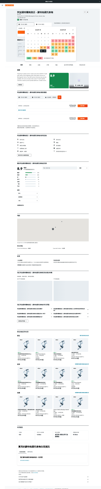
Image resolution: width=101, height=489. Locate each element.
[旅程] (2, 32)
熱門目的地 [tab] (30, 453)
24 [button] (44, 47)
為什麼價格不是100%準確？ (54, 483)
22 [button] (38, 47)
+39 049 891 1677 (21, 17)
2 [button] (41, 37)
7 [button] (34, 40)
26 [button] (28, 51)
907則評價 (25, 19)
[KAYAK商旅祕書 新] (2, 28)
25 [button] (48, 47)
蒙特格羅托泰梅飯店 (24, 462)
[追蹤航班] (2, 25)
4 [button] (48, 37)
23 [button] (41, 47)
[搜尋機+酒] (2, 18)
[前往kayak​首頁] (9, 5)
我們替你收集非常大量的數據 (54, 481)
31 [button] (44, 51)
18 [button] (48, 44)
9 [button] (41, 40)
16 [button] (41, 44)
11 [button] (48, 40)
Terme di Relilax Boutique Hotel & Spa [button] (61, 412)
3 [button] (56, 40)
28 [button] (34, 51)
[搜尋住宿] (2, 12)
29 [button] (38, 51)
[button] (99, 1)
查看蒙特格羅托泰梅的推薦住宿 (82, 394)
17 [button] (44, 44)
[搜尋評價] (61, 170)
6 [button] (31, 40)
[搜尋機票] (2, 9)
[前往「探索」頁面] (2, 22)
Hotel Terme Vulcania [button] (40, 355)
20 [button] (31, 47)
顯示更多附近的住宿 (84, 337)
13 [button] (31, 44)
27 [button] (31, 51)
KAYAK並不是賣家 (54, 478)
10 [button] (44, 40)
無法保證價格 (35, 474)
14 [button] (34, 44)
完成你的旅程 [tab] (22, 453)
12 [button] (28, 44)
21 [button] (34, 47)
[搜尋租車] (2, 15)
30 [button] (41, 51)
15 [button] (38, 44)
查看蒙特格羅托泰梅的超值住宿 (82, 365)
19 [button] (28, 47)
